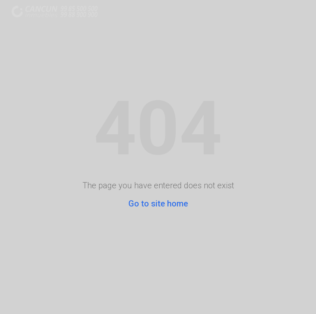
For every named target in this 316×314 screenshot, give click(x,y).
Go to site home (158, 204)
